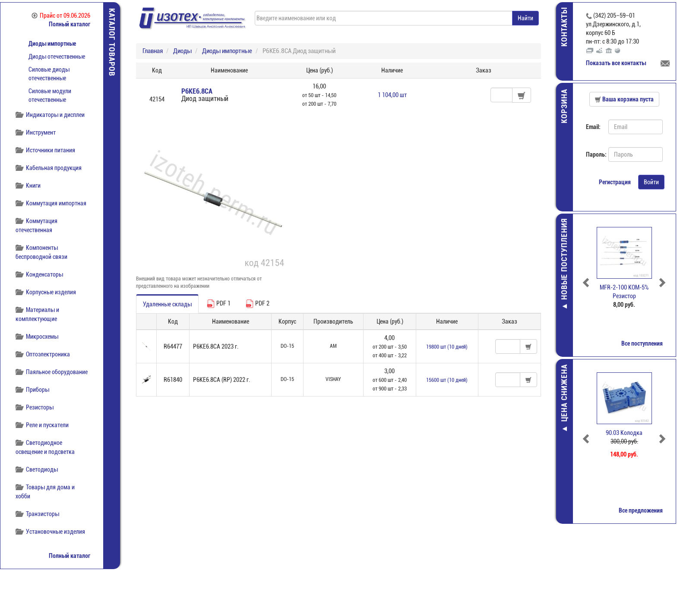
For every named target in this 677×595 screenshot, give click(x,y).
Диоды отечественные (56, 56)
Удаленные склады (167, 304)
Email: (594, 126)
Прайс (61, 15)
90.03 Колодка (625, 432)
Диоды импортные (52, 43)
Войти (652, 182)
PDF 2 (257, 303)
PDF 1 (218, 303)
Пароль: (595, 154)
